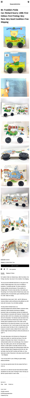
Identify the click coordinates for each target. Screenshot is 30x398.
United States (9, 262)
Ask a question (12, 269)
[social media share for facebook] (1, 269)
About (5, 384)
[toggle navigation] (2, 2)
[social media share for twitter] (4, 269)
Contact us (10, 384)
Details (3, 273)
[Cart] (28, 2)
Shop (2, 384)
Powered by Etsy (4, 395)
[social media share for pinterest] (7, 269)
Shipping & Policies (10, 273)
